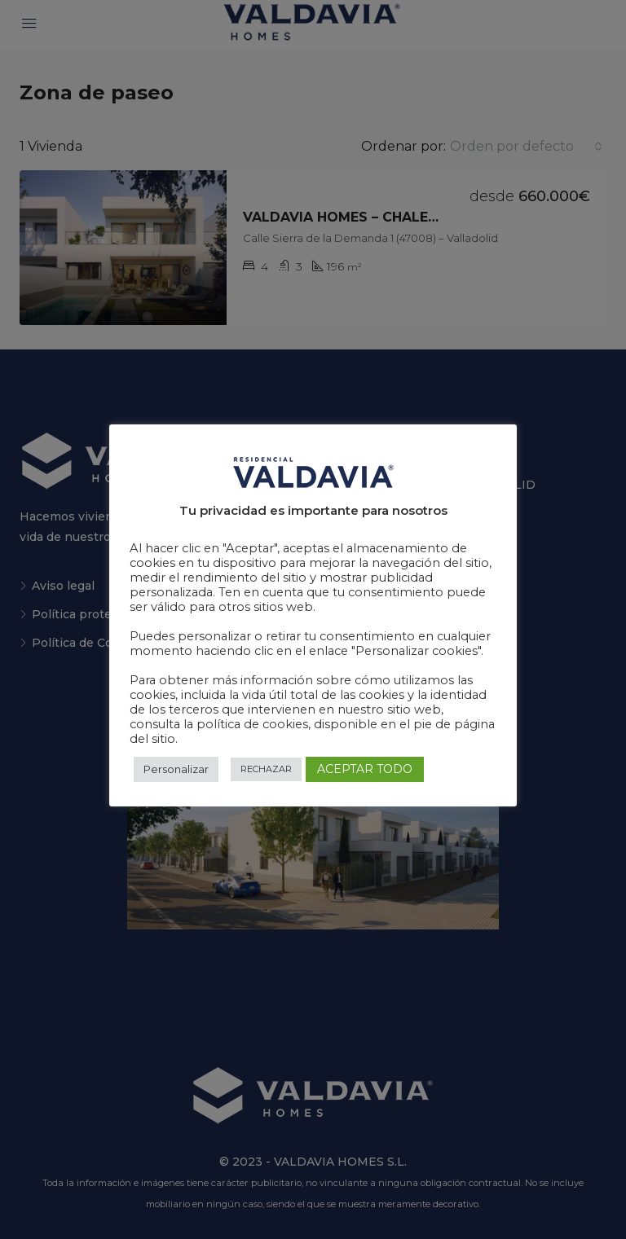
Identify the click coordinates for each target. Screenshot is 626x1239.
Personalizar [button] (176, 768)
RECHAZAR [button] (266, 769)
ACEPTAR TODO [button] (364, 769)
